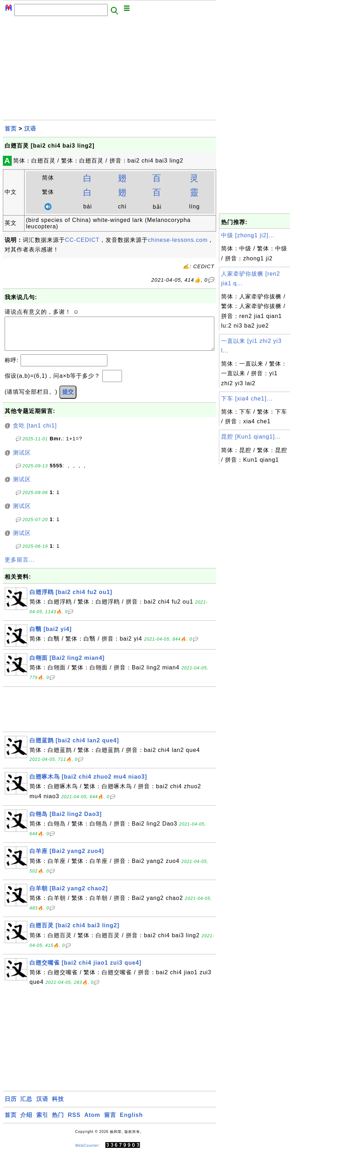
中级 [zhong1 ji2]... (247, 235)
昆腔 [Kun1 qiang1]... (251, 437)
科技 (58, 1106)
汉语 (30, 129)
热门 (58, 1122)
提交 (68, 399)
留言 (110, 1122)
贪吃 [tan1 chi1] (35, 433)
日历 (11, 1106)
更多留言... (19, 567)
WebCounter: (87, 1152)
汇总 (26, 1106)
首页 (11, 129)
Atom (92, 1122)
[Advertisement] (109, 70)
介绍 (26, 1122)
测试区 (22, 460)
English (131, 1122)
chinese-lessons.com (178, 240)
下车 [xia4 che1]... (246, 399)
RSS (74, 1122)
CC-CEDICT (82, 240)
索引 (42, 1122)
